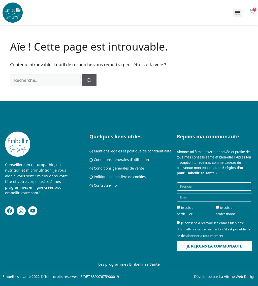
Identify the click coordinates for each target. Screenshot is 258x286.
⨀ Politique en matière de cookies (117, 176)
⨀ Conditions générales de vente (116, 168)
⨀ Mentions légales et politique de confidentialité (130, 151)
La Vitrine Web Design (237, 276)
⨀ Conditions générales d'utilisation (119, 159)
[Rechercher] (89, 80)
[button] (237, 13)
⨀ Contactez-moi (103, 185)
